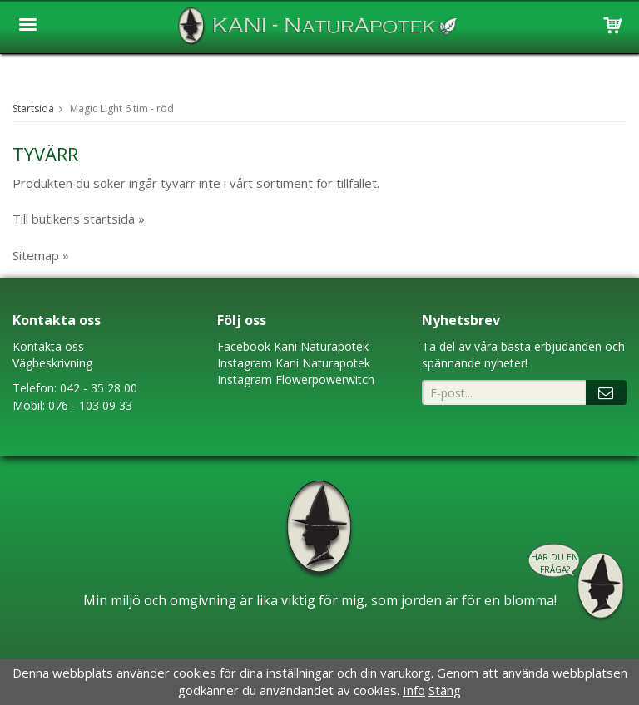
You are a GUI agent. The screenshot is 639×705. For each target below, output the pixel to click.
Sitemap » (40, 255)
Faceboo (241, 346)
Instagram (244, 363)
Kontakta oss (48, 346)
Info (414, 690)
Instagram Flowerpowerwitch (295, 379)
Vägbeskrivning (52, 363)
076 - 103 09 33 (90, 405)
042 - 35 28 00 (98, 388)
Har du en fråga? (554, 563)
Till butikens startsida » (78, 218)
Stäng (444, 690)
